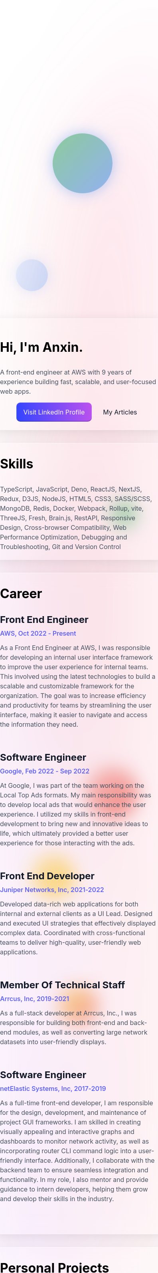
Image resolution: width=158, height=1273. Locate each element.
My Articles (120, 412)
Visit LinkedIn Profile (54, 412)
